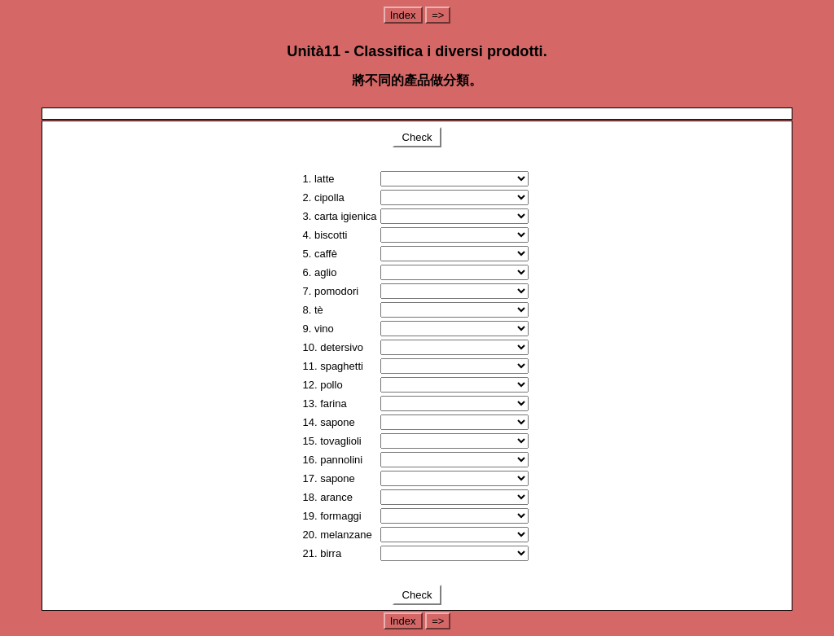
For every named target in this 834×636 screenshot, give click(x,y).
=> (438, 15)
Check (417, 137)
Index (403, 15)
